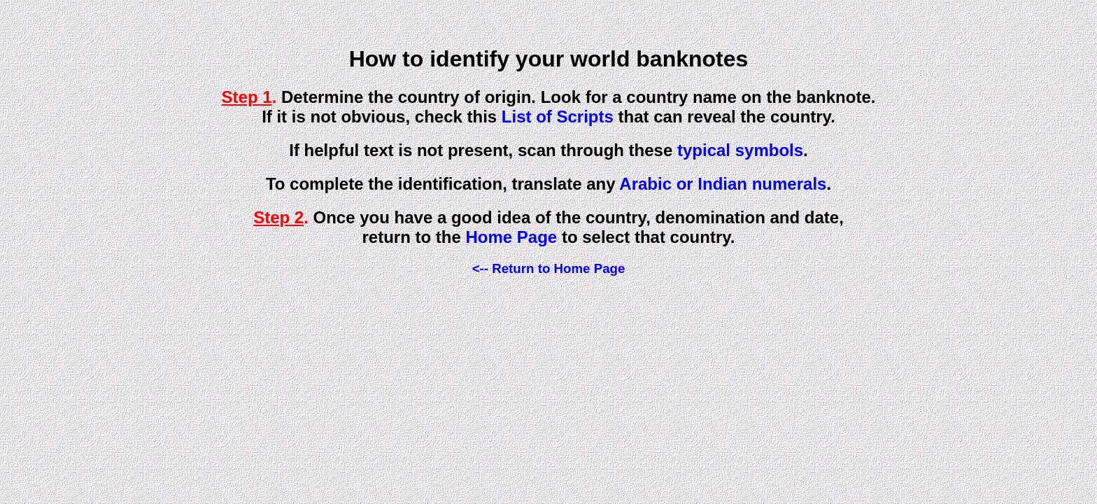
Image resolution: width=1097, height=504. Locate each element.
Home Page (512, 236)
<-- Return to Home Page (548, 268)
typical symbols (740, 150)
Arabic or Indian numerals (722, 183)
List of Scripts (558, 116)
